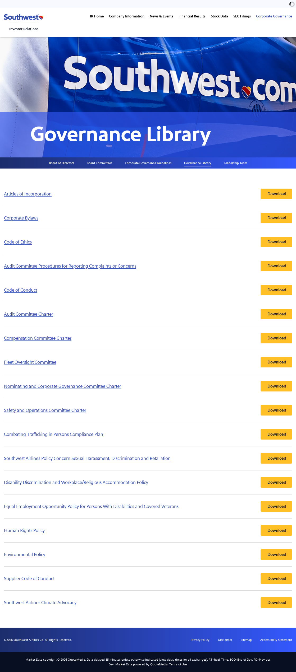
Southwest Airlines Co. (28, 640)
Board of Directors (61, 163)
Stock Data (219, 16)
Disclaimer (225, 639)
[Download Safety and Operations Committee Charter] (148, 410)
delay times (175, 659)
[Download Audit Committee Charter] (148, 314)
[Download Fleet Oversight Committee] (148, 362)
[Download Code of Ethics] (148, 242)
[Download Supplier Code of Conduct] (148, 578)
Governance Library (197, 163)
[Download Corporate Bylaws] (148, 218)
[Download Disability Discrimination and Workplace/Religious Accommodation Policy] (148, 482)
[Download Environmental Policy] (148, 554)
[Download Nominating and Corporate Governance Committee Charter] (148, 386)
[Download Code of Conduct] (148, 290)
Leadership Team (235, 163)
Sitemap (246, 639)
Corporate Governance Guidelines (148, 163)
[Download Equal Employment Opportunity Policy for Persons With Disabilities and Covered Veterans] (148, 506)
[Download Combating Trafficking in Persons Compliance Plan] (148, 434)
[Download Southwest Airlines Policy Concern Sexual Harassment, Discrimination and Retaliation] (148, 458)
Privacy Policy (200, 639)
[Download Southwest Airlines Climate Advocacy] (148, 602)
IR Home (97, 16)
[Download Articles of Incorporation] (148, 194)
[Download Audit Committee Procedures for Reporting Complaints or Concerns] (148, 266)
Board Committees (99, 163)
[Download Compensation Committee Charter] (148, 338)
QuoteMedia (76, 659)
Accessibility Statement (276, 639)
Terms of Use (178, 664)
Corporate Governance (274, 16)
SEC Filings (242, 16)
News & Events (161, 16)
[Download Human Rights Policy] (148, 530)
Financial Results (192, 16)
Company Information (126, 16)
